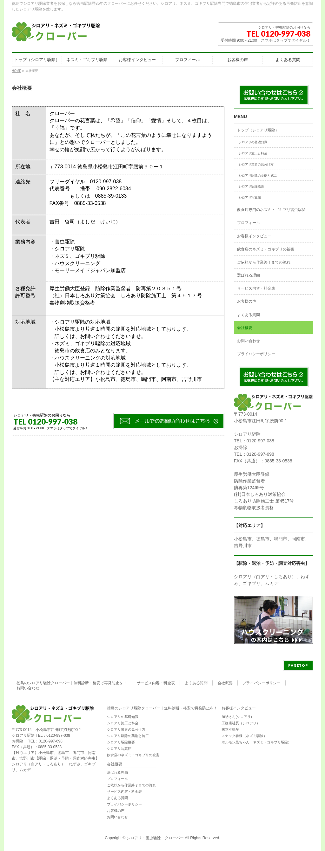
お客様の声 (246, 301)
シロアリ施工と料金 (253, 153)
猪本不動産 (230, 729)
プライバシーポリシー (256, 354)
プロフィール (248, 223)
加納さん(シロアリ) (237, 717)
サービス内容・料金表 (256, 288)
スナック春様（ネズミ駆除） (244, 736)
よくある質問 (248, 315)
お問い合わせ (248, 341)
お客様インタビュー (254, 236)
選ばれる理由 (248, 275)
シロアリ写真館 (250, 197)
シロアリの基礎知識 (253, 142)
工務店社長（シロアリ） (241, 723)
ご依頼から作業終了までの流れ (263, 262)
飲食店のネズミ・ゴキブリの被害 (265, 249)
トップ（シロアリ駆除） (258, 130)
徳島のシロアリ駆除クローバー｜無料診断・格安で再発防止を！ (72, 683)
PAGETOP (298, 665)
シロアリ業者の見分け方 (256, 164)
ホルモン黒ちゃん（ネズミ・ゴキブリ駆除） (256, 742)
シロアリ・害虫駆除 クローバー (155, 838)
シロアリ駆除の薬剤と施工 (258, 175)
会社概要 (244, 328)
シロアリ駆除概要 (251, 186)
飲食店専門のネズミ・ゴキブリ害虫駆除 (271, 209)
